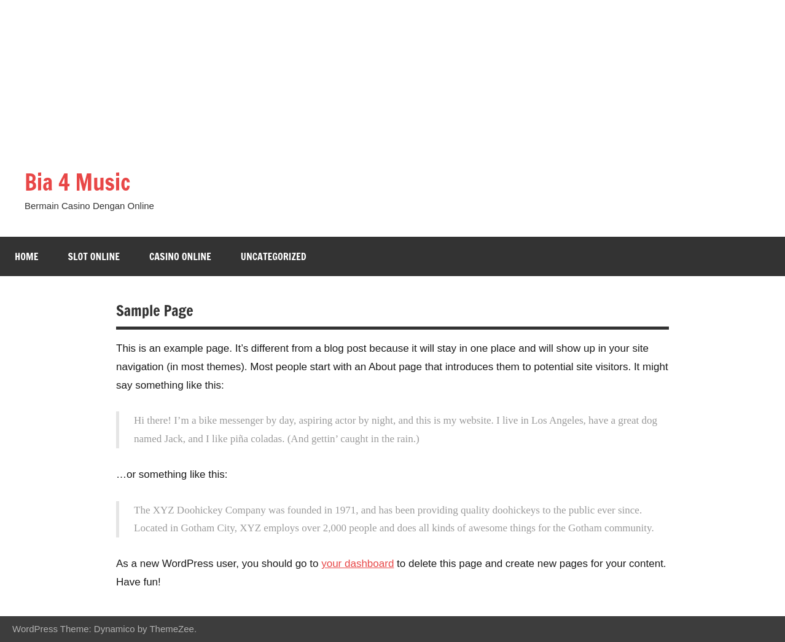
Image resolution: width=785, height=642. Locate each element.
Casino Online (180, 256)
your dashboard (357, 563)
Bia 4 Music (77, 182)
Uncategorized (274, 256)
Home (26, 256)
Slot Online (94, 256)
